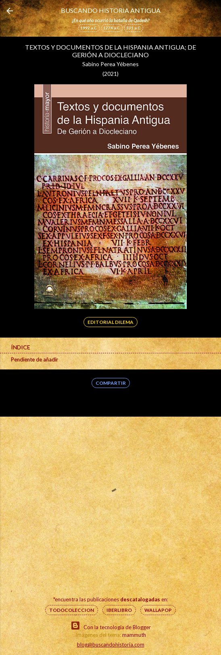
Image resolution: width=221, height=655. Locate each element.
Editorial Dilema (110, 322)
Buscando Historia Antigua (111, 10)
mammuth (134, 635)
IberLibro (119, 610)
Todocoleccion (71, 610)
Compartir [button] (111, 383)
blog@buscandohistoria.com (110, 644)
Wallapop (158, 610)
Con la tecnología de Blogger (111, 625)
